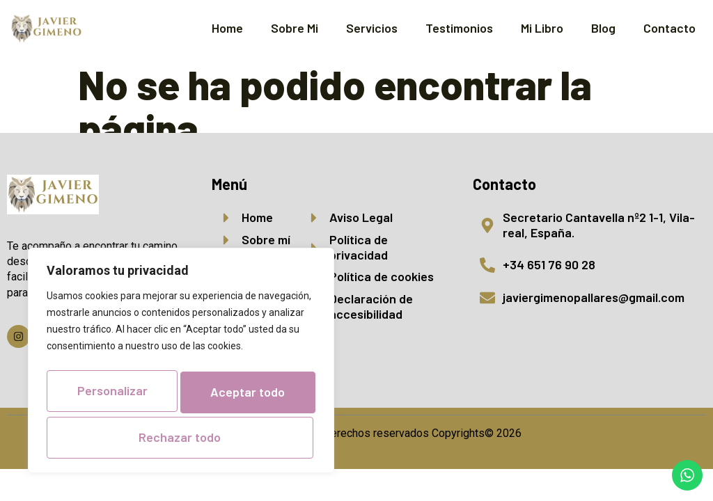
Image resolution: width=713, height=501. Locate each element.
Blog (603, 27)
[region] (181, 344)
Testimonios (459, 27)
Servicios (372, 27)
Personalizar (178, 354)
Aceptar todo (181, 437)
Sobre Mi (294, 27)
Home (227, 27)
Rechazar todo (178, 396)
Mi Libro (542, 27)
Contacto (669, 27)
